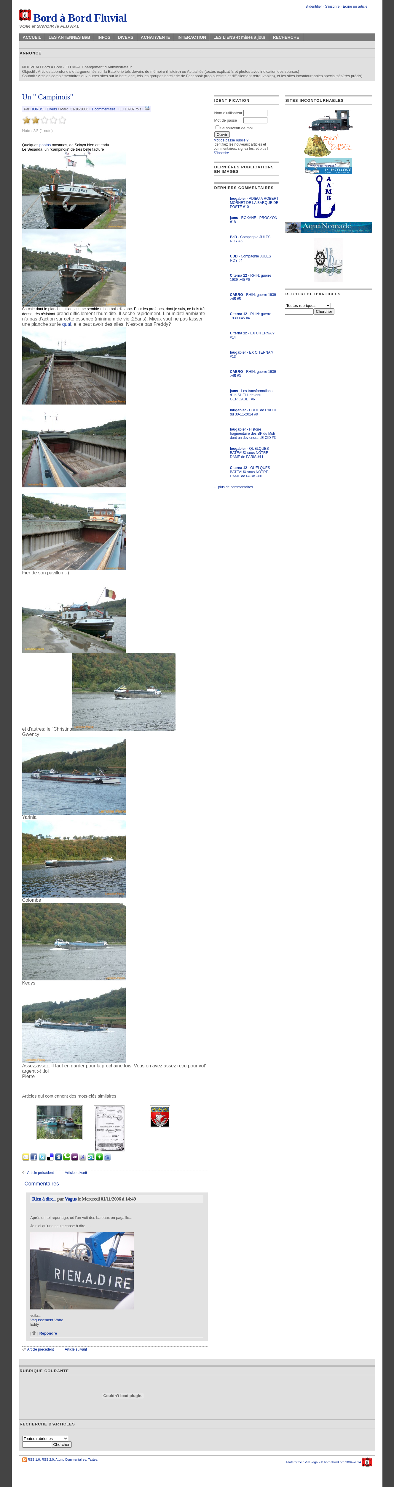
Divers (52, 109)
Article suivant (76, 1173)
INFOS (104, 37)
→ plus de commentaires (233, 487)
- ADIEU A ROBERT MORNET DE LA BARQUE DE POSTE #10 (254, 202)
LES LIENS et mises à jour (239, 37)
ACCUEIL (32, 37)
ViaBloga (311, 1462)
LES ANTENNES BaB (69, 37)
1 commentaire (103, 109)
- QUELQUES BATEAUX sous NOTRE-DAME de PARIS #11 (249, 453)
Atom (59, 1459)
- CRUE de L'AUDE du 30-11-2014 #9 (254, 412)
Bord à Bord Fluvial (73, 18)
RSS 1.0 (34, 1459)
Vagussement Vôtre (46, 1320)
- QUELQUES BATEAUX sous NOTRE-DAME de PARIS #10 (250, 472)
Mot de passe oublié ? (231, 140)
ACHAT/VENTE (155, 37)
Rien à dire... (44, 1199)
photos (45, 145)
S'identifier (313, 6)
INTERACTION (192, 37)
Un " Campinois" (47, 97)
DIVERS (125, 37)
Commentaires (75, 1459)
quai (66, 324)
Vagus (71, 1199)
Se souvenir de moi (234, 128)
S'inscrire (332, 6)
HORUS (37, 109)
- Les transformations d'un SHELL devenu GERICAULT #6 (251, 395)
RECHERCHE (286, 37)
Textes (92, 1459)
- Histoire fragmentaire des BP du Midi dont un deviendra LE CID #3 (253, 433)
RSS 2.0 (48, 1459)
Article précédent (40, 1173)
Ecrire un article (355, 6)
